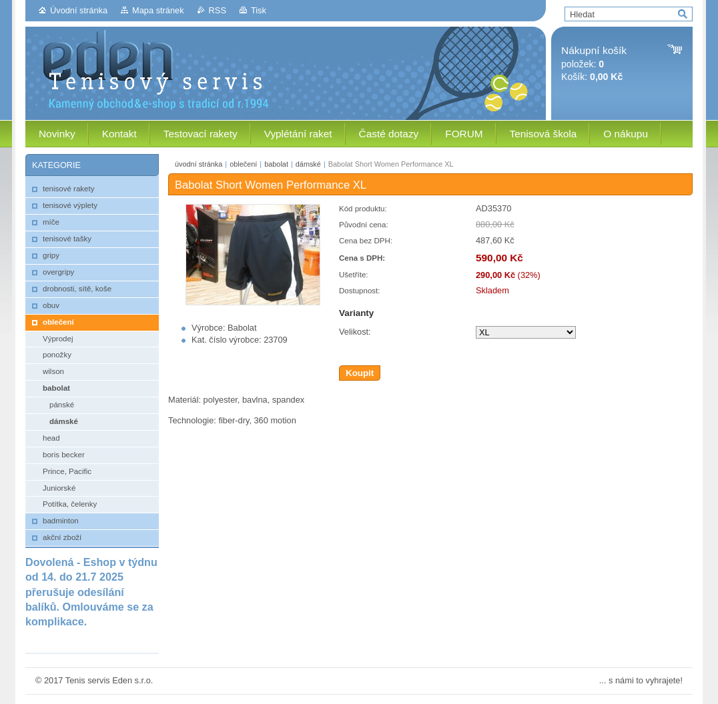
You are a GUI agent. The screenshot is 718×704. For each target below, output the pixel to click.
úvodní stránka (198, 164)
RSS (217, 10)
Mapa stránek (158, 10)
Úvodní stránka (78, 10)
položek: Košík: (594, 63)
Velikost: (355, 332)
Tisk (258, 10)
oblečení (243, 164)
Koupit (360, 373)
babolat (276, 164)
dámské (308, 164)
